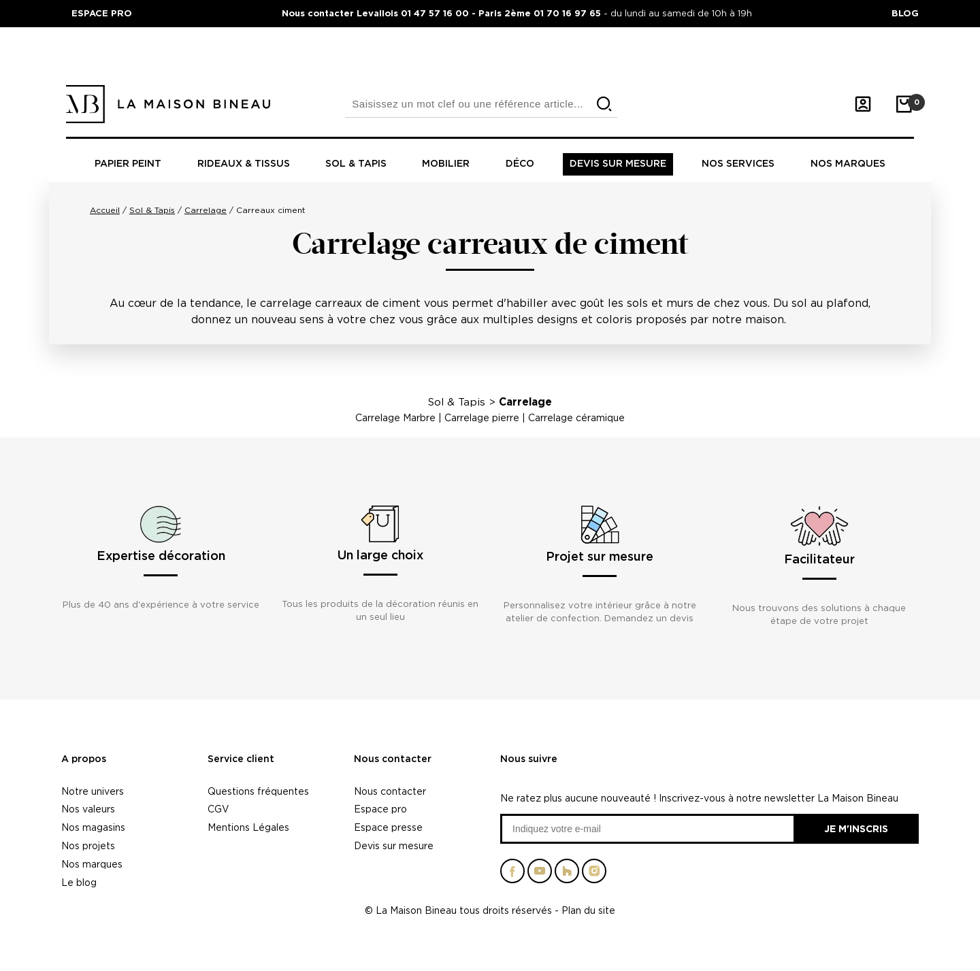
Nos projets (88, 845)
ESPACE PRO (101, 13)
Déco (520, 164)
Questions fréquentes (258, 791)
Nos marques (848, 164)
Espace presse (388, 827)
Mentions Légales (248, 827)
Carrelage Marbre (395, 417)
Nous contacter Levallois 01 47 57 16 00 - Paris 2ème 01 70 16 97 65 (443, 13)
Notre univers (92, 791)
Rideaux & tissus (243, 164)
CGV (218, 809)
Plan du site (588, 910)
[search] (604, 104)
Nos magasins (93, 827)
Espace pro (380, 809)
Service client (241, 759)
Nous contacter (392, 759)
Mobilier (446, 164)
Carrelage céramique (576, 417)
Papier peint (128, 164)
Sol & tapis (356, 164)
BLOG (905, 13)
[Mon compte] (863, 104)
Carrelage (525, 402)
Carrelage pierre (481, 417)
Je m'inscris (856, 828)
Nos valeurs (88, 809)
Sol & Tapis (456, 402)
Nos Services (738, 164)
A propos (83, 759)
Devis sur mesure (618, 164)
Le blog (79, 882)
